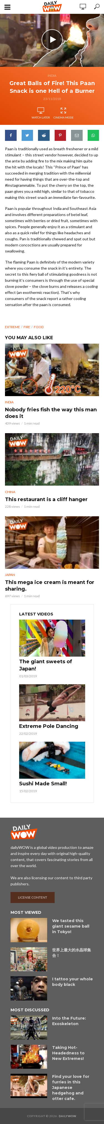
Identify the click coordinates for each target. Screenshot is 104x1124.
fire (27, 327)
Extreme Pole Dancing (48, 726)
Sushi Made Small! (43, 784)
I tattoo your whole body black (72, 981)
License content (32, 897)
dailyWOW (67, 1116)
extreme (12, 327)
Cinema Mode (63, 113)
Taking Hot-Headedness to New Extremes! (68, 1053)
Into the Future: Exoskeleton (69, 1021)
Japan (10, 575)
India (52, 75)
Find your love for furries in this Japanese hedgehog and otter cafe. (70, 1087)
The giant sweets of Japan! (45, 665)
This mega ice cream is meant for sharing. (49, 585)
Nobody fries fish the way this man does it (51, 413)
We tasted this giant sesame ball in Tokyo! (70, 926)
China (10, 492)
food (39, 327)
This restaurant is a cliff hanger (46, 499)
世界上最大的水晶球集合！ (71, 952)
